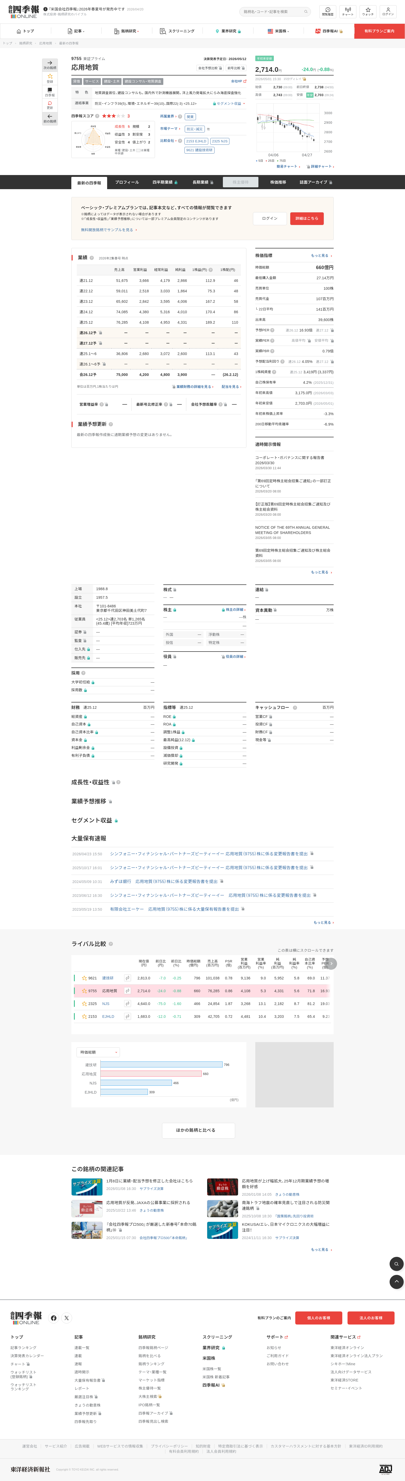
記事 (76, 31)
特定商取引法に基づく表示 (240, 1446)
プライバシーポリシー (169, 1446)
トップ (25, 31)
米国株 (278, 31)
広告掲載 (82, 1446)
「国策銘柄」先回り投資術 (294, 1216)
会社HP (236, 81)
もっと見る (319, 256)
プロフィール (127, 182)
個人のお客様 (318, 1318)
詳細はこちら (307, 218)
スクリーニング (177, 31)
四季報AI (329, 31)
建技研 (108, 978)
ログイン (388, 12)
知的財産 (203, 1446)
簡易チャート (287, 167)
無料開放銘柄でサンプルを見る (107, 230)
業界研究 (228, 31)
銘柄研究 (126, 31)
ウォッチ (368, 12)
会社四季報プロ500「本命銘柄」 (164, 1238)
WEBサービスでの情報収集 (120, 1446)
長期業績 (201, 182)
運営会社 (29, 1446)
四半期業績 (163, 182)
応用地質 (45, 43)
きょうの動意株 (287, 1195)
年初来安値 (264, 58)
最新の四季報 (89, 183)
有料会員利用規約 (184, 1451)
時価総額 (88, 1052)
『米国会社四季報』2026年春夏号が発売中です (87, 9)
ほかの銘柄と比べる (196, 1130)
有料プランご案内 (379, 31)
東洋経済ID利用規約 (366, 1446)
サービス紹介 (56, 1446)
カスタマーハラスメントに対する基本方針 (306, 1446)
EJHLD (108, 1016)
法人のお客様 (371, 1318)
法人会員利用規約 (221, 1451)
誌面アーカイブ (313, 182)
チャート (348, 11)
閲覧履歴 (328, 11)
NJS (105, 1004)
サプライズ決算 (152, 1189)
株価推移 (278, 182)
